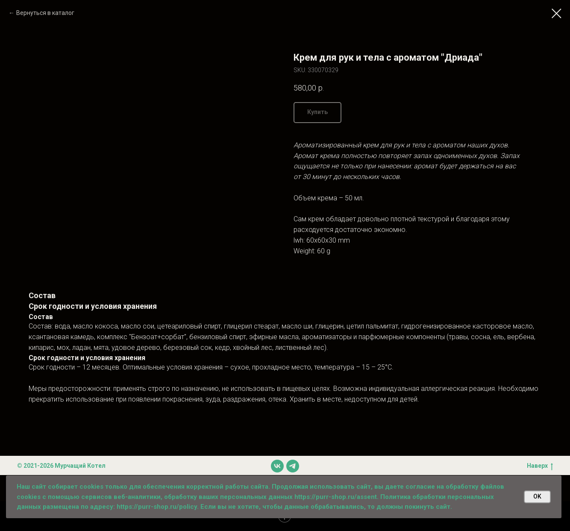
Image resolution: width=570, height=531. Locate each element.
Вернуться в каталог (45, 12)
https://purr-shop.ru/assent (335, 497)
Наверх (540, 466)
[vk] (277, 466)
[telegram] (292, 466)
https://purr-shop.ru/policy (157, 506)
